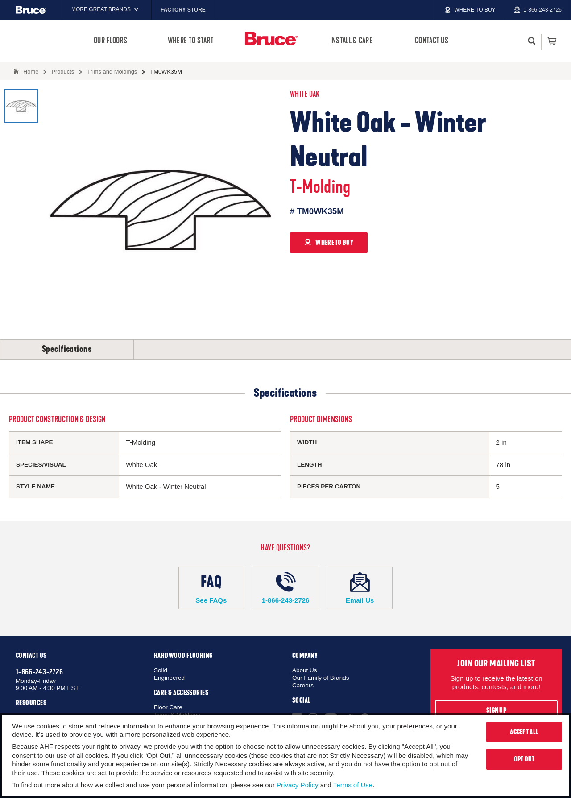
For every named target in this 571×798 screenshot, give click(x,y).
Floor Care (168, 707)
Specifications (67, 349)
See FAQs (211, 588)
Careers (303, 685)
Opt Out (524, 759)
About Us (304, 670)
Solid (160, 670)
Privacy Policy (297, 785)
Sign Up (496, 710)
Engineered (169, 677)
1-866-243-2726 (286, 588)
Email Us (360, 588)
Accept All (524, 732)
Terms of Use (352, 785)
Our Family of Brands (320, 677)
